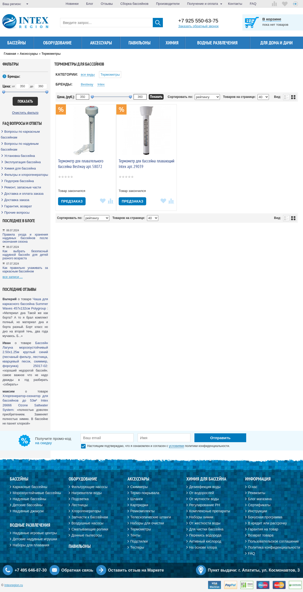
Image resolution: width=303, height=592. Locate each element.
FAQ (253, 4)
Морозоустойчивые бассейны (37, 493)
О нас (252, 487)
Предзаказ (72, 201)
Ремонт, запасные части (22, 187)
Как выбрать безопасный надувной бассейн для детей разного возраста (25, 254)
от (13, 86)
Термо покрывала (144, 493)
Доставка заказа (16, 200)
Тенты (135, 535)
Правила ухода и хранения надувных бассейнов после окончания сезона (25, 238)
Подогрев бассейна (19, 181)
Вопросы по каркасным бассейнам (20, 134)
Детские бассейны (28, 505)
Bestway (87, 84)
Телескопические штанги (150, 517)
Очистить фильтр (25, 113)
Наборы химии (201, 517)
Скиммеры (139, 487)
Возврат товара (260, 535)
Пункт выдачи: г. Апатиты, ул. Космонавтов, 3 (254, 570)
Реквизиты (256, 493)
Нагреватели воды (86, 493)
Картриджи (139, 505)
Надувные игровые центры (35, 533)
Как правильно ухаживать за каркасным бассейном (25, 269)
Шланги (136, 499)
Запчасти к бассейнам (89, 517)
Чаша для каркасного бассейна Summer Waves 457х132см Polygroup (25, 303)
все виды (88, 74)
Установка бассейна (19, 156)
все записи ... (13, 277)
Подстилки (139, 541)
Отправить (220, 438)
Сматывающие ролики (89, 529)
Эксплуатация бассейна (22, 162)
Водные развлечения (217, 43)
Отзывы (107, 4)
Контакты (235, 4)
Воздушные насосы (87, 523)
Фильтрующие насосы (89, 487)
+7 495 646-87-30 (31, 570)
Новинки (72, 4)
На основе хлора (203, 547)
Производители (168, 4)
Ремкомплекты (142, 511)
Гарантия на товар (263, 529)
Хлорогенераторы (86, 511)
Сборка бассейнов (134, 4)
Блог (89, 4)
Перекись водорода (205, 535)
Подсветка (80, 499)
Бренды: (14, 76)
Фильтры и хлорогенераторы (26, 175)
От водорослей (201, 493)
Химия (172, 43)
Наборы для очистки (147, 523)
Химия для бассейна (20, 168)
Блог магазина (260, 499)
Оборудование (57, 43)
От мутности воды (204, 499)
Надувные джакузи (28, 511)
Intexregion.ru (13, 585)
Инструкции (257, 511)
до (31, 86)
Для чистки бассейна (206, 529)
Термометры (110, 74)
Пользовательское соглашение (273, 541)
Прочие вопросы (17, 212)
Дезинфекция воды (205, 487)
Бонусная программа (265, 517)
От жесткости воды (204, 523)
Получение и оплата (202, 4)
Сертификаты (259, 505)
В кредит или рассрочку (267, 523)
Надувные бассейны (29, 499)
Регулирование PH (204, 505)
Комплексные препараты (209, 511)
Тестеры (137, 547)
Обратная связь (77, 570)
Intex (101, 84)
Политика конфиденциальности (274, 547)
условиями (176, 446)
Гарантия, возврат (18, 206)
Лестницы (79, 505)
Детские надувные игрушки (35, 539)
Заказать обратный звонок (198, 26)
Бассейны (16, 43)
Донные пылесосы (86, 535)
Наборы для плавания (31, 545)
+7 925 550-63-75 (198, 20)
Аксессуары (101, 43)
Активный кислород (205, 541)
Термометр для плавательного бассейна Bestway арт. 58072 (80, 163)
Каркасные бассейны (30, 487)
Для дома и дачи (276, 43)
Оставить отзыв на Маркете (136, 570)
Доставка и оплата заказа (23, 193)
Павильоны (139, 43)
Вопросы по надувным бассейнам (20, 146)
